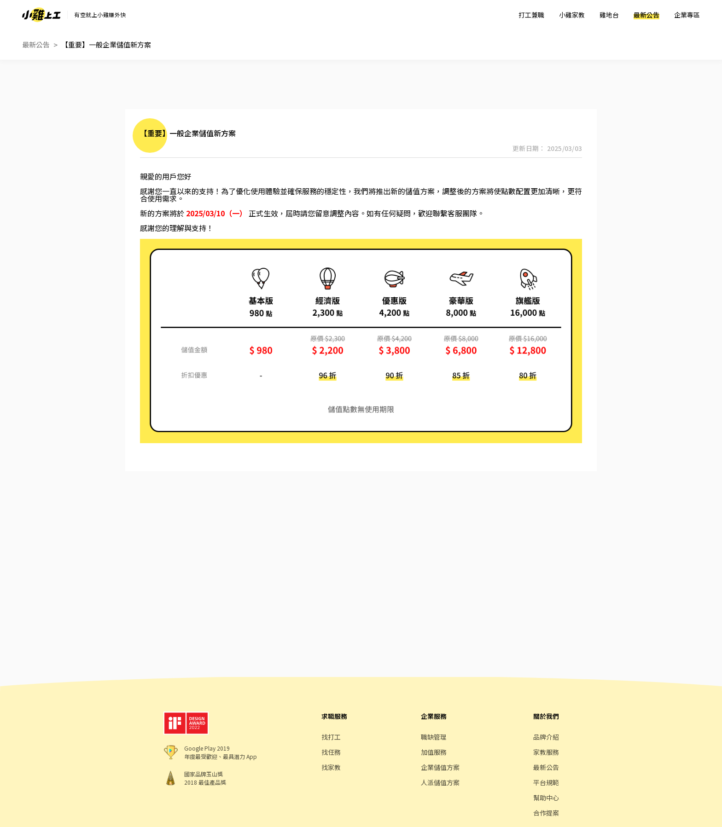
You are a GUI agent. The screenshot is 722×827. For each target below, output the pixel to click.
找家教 (331, 767)
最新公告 (646, 14)
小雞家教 (572, 14)
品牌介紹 (546, 736)
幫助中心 (546, 797)
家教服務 (546, 752)
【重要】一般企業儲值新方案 (106, 44)
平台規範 (546, 782)
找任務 (331, 752)
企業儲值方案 (440, 767)
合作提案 (546, 812)
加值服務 (434, 752)
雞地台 (609, 14)
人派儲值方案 (440, 782)
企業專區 (687, 14)
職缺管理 (434, 736)
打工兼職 (531, 14)
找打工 (331, 736)
